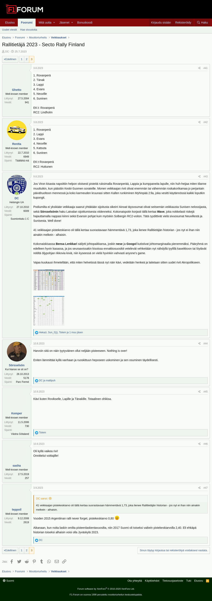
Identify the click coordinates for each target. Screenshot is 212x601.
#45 (206, 391)
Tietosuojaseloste (172, 580)
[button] (54, 22)
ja (47, 380)
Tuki (188, 580)
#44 (206, 343)
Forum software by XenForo (106, 589)
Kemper (16, 413)
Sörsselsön (16, 365)
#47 (206, 487)
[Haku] (202, 22)
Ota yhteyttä (135, 580)
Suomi (8, 580)
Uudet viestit (9, 29)
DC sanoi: (42, 498)
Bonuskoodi (84, 22)
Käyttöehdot (152, 580)
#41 (206, 68)
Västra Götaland (20, 434)
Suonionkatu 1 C (20, 218)
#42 (206, 122)
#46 (206, 443)
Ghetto (16, 89)
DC (7, 51)
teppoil (17, 509)
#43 (206, 176)
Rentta (16, 144)
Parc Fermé (22, 382)
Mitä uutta (45, 22)
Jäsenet (64, 22)
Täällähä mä (22, 160)
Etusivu (10, 22)
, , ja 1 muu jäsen (61, 332)
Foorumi (27, 22)
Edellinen (10, 59)
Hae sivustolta (28, 29)
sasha (17, 465)
